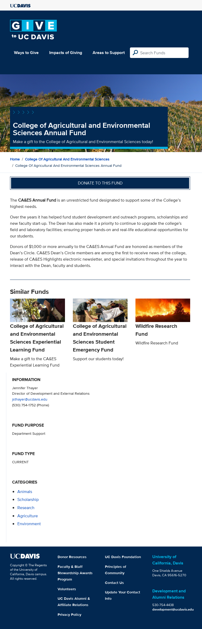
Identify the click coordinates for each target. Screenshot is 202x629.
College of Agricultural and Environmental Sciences (67, 159)
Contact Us (114, 582)
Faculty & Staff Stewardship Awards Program (75, 573)
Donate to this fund (100, 183)
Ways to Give (26, 53)
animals (24, 492)
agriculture (27, 516)
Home (15, 159)
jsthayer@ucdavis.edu (29, 399)
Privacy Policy (69, 614)
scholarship (28, 499)
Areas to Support (109, 53)
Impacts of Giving (65, 53)
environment (29, 524)
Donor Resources (72, 556)
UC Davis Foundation (123, 556)
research (25, 508)
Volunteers (67, 589)
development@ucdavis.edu (173, 609)
